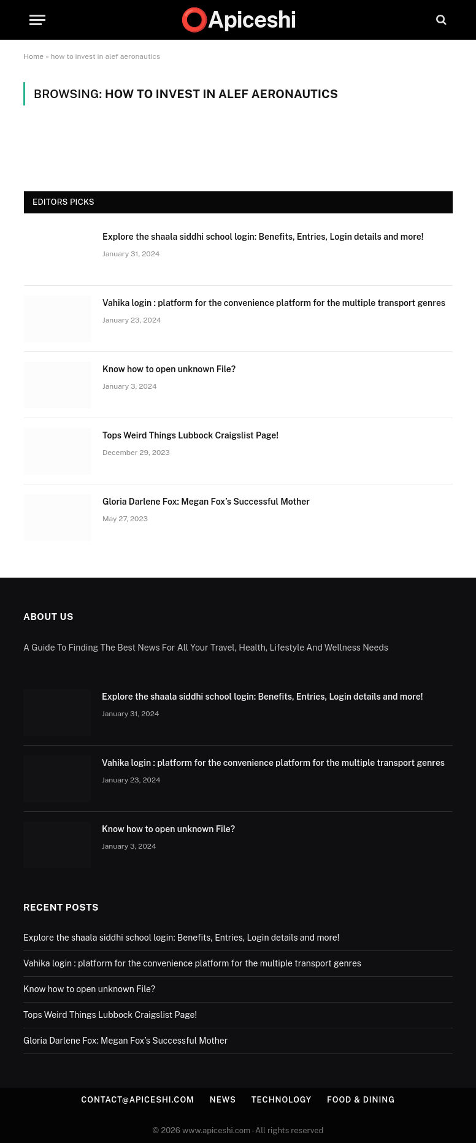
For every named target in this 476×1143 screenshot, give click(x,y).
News (223, 1099)
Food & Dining (361, 1099)
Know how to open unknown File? (169, 369)
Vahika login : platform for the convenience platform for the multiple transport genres (274, 303)
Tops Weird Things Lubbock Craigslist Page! (190, 435)
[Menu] (37, 20)
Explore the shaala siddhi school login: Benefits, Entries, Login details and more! (262, 237)
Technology (281, 1099)
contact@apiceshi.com (137, 1099)
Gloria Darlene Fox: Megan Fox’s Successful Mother (206, 502)
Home (33, 56)
